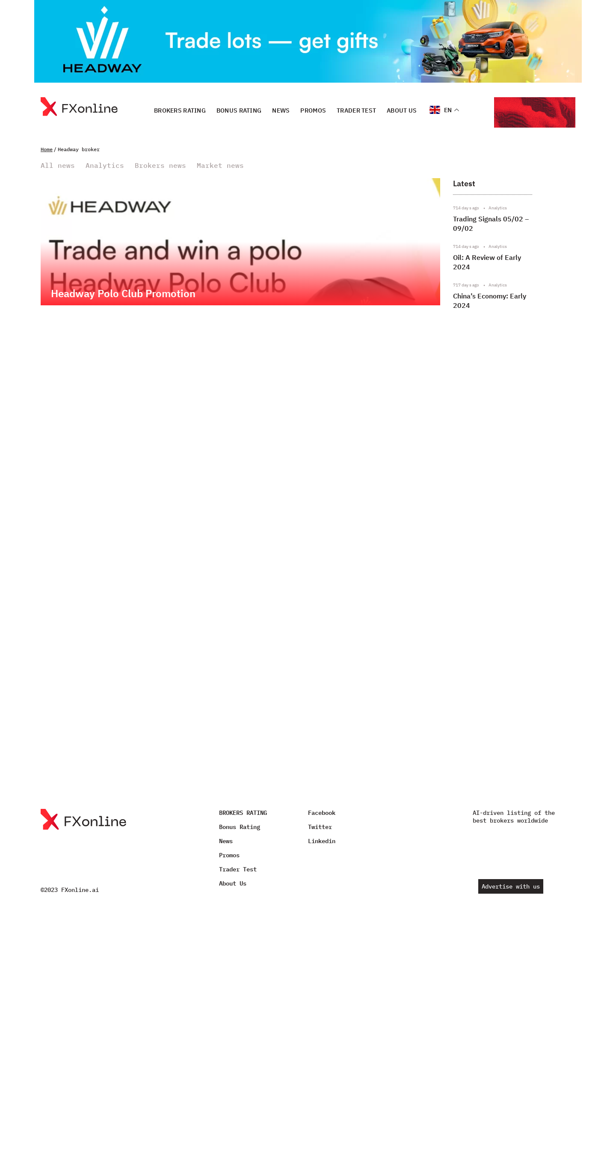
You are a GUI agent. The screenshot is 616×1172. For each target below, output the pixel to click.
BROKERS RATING (180, 110)
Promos (313, 110)
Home (47, 149)
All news (58, 165)
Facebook (321, 813)
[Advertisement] (511, 544)
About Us (402, 110)
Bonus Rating (238, 110)
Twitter (320, 827)
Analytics (105, 165)
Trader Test (356, 110)
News (281, 110)
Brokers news (160, 165)
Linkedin (321, 841)
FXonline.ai (80, 890)
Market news (220, 165)
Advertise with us (511, 886)
